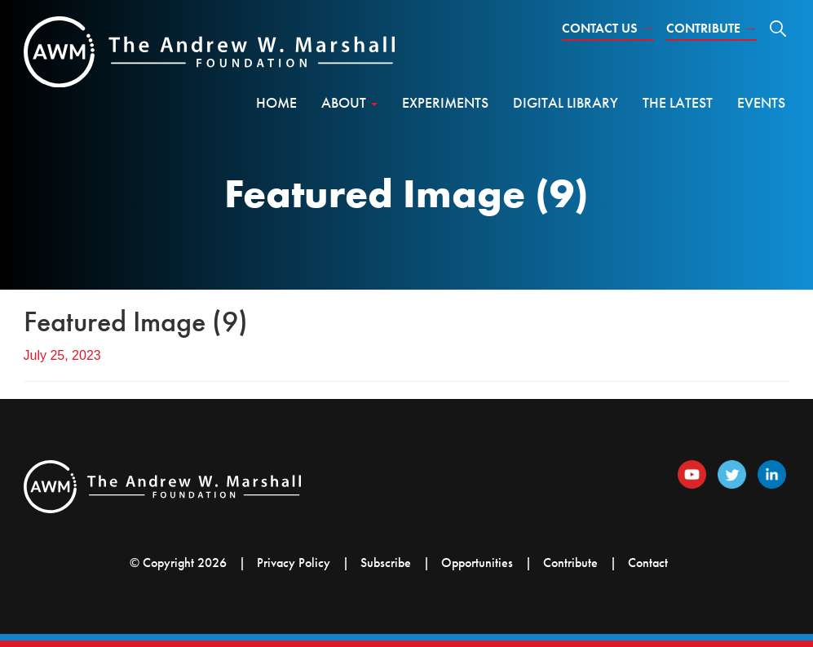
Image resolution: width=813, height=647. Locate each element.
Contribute (711, 28)
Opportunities (477, 562)
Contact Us (608, 28)
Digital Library (565, 102)
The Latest (678, 102)
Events (761, 102)
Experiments (445, 102)
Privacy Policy (293, 562)
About (349, 102)
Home (276, 102)
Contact (648, 562)
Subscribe (385, 562)
